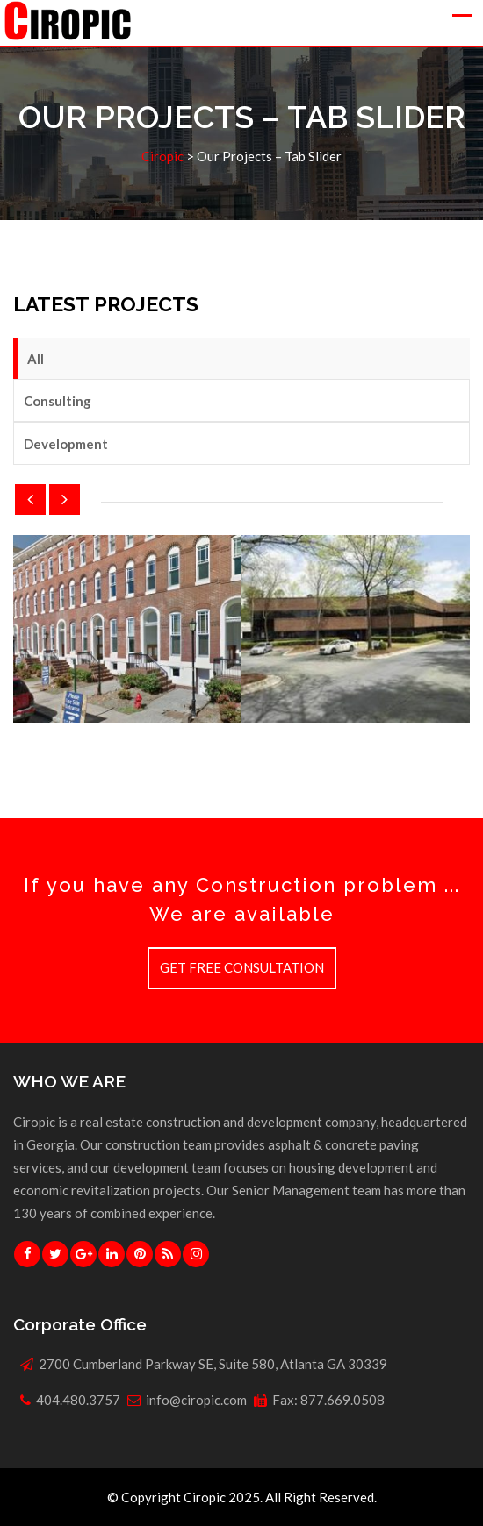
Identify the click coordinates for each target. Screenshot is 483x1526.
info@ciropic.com (196, 1400)
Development (66, 444)
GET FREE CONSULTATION (242, 967)
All (35, 359)
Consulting (57, 401)
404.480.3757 (78, 1400)
